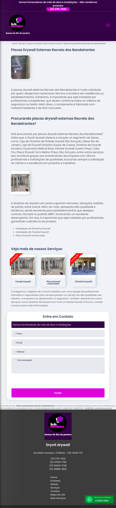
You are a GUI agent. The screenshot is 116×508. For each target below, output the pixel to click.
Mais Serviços (58, 498)
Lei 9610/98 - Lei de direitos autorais (98, 408)
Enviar (57, 393)
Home (53, 477)
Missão (54, 484)
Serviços (55, 487)
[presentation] (58, 380)
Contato (55, 491)
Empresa (55, 480)
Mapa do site (57, 494)
